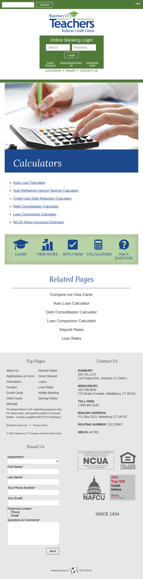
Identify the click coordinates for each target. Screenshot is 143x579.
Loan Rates (71, 338)
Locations (53, 70)
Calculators (13, 381)
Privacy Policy (40, 425)
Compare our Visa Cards (71, 294)
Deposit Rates (71, 330)
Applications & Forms (20, 376)
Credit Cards (14, 392)
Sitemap (11, 404)
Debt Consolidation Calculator (36, 206)
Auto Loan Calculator (29, 183)
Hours (70, 70)
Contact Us (89, 70)
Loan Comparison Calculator (35, 214)
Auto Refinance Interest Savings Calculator (45, 190)
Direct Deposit (47, 376)
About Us (12, 370)
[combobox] (18, 4)
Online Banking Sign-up (71, 63)
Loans (42, 381)
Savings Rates (47, 398)
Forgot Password (50, 63)
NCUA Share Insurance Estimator (38, 222)
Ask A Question (124, 254)
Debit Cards (14, 398)
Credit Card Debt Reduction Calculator (42, 198)
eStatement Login (92, 63)
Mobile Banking (48, 392)
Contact (11, 387)
